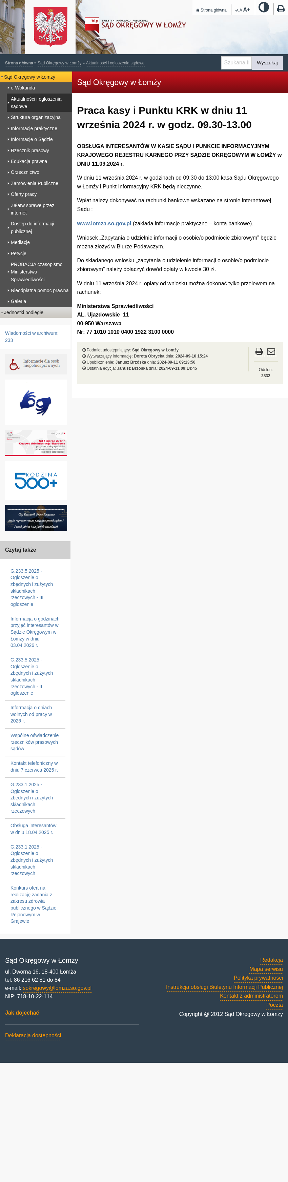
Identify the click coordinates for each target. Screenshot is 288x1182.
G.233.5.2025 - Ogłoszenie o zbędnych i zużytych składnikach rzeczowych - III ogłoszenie (32, 587)
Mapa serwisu (266, 969)
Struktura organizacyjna (36, 117)
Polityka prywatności (258, 978)
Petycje (18, 253)
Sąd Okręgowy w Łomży (59, 63)
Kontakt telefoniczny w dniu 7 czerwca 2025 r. (34, 766)
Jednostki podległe (23, 312)
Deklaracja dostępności (33, 1035)
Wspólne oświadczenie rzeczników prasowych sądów (35, 742)
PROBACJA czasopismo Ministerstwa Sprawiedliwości (37, 272)
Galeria (18, 301)
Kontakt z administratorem (251, 996)
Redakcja (271, 960)
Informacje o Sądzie (32, 139)
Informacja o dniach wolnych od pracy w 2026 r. (31, 714)
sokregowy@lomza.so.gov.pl (57, 988)
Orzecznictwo (25, 172)
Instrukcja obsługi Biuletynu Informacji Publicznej (224, 987)
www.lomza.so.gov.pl (104, 223)
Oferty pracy (24, 194)
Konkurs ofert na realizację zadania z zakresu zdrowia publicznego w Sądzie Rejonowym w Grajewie (33, 904)
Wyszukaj (267, 62)
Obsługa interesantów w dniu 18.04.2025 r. (33, 829)
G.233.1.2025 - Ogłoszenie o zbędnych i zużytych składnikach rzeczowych (32, 798)
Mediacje (20, 242)
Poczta (274, 1005)
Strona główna (211, 10)
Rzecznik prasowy (30, 150)
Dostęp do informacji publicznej (32, 227)
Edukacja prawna (29, 161)
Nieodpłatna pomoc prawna (39, 290)
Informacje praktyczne (34, 128)
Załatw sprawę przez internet (32, 209)
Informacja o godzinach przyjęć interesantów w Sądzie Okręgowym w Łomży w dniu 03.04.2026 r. (35, 632)
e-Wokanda (23, 87)
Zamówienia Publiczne (34, 183)
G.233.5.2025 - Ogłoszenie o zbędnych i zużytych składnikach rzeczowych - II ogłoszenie (32, 676)
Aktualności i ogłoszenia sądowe (115, 63)
